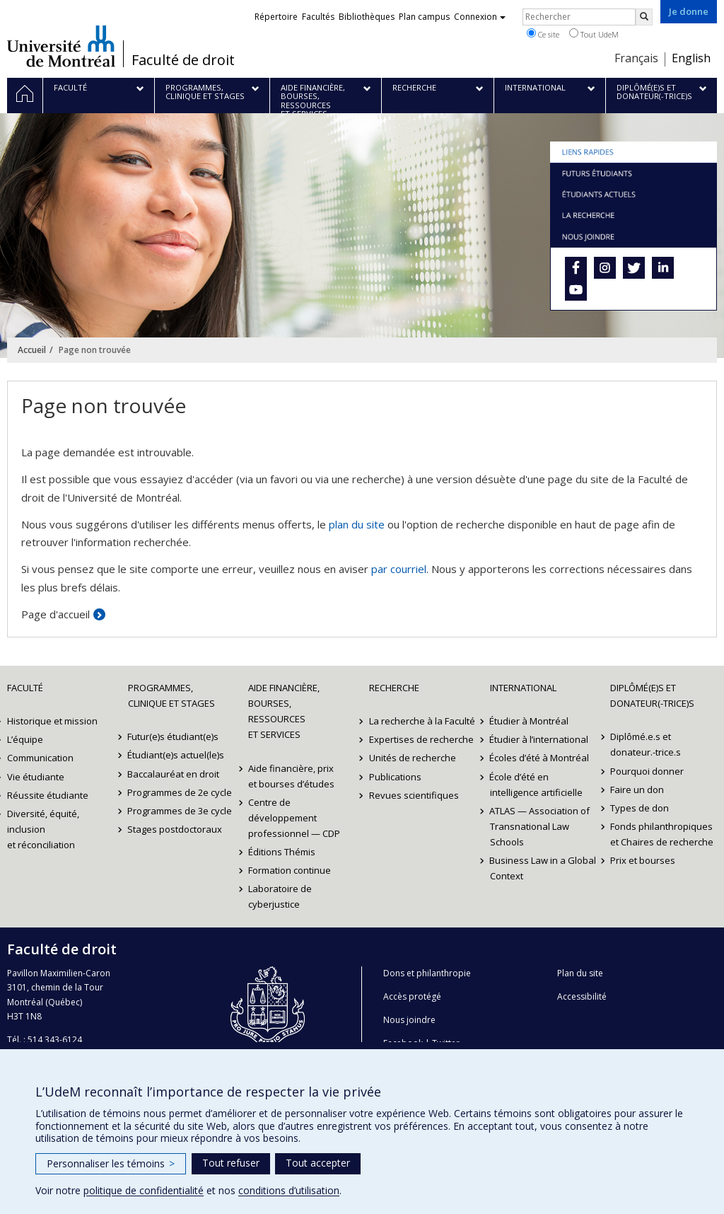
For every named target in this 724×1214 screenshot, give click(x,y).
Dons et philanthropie (427, 973)
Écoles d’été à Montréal (540, 757)
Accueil (32, 350)
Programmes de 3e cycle (180, 810)
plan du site (357, 524)
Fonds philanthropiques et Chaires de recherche (661, 834)
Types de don (639, 808)
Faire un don (637, 789)
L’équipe (25, 739)
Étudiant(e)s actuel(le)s (176, 754)
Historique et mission (52, 721)
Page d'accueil (55, 614)
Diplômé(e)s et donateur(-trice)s (652, 695)
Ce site (543, 34)
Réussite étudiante (47, 795)
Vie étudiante (35, 776)
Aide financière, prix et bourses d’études (291, 776)
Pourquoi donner (647, 771)
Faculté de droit (183, 60)
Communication (40, 757)
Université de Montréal (61, 46)
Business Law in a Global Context (543, 868)
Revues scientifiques (414, 795)
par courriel (398, 569)
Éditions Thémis (281, 851)
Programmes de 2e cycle (180, 792)
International (523, 687)
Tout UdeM (594, 34)
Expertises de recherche (421, 739)
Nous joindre (409, 1020)
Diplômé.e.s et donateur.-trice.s (645, 744)
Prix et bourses (642, 860)
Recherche (394, 687)
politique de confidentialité (143, 1190)
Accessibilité (582, 996)
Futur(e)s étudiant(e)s (173, 736)
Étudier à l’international (539, 739)
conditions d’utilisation (288, 1190)
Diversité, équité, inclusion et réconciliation (43, 829)
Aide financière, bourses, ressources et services (284, 711)
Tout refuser (230, 1162)
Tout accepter (318, 1162)
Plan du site (580, 973)
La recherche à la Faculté (422, 721)
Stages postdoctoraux (175, 829)
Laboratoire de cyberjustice (280, 896)
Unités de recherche (412, 757)
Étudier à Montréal (529, 721)
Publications (395, 776)
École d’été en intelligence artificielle (536, 784)
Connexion (480, 17)
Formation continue (289, 870)
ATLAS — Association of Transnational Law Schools (540, 826)
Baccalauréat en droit (174, 774)
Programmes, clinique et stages (171, 695)
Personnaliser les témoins (111, 1163)
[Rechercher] (644, 16)
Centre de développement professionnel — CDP (294, 818)
